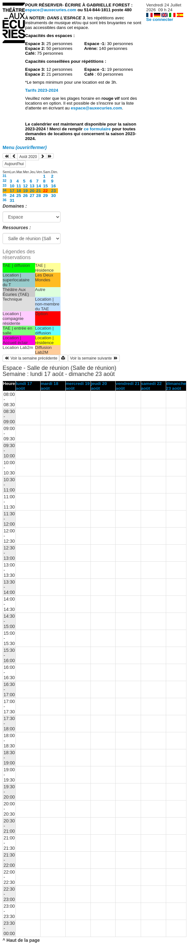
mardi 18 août (49, 386)
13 (32, 185)
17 (12, 190)
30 (53, 195)
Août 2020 (28, 157)
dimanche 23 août (176, 386)
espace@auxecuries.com (50, 9)
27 (32, 195)
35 (4, 195)
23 (53, 190)
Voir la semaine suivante (94, 358)
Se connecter (159, 19)
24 (12, 195)
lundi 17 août (24, 386)
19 (25, 190)
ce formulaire (98, 128)
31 (4, 176)
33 (4, 185)
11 (18, 185)
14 (38, 185)
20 (32, 190)
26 (25, 195)
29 (45, 195)
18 (18, 190)
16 (53, 185)
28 (38, 195)
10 (12, 185)
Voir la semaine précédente (31, 358)
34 (4, 190)
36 (4, 200)
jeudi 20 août (99, 386)
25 (18, 195)
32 (4, 181)
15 (45, 185)
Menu (25, 147)
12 (25, 185)
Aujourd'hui (14, 164)
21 (38, 190)
